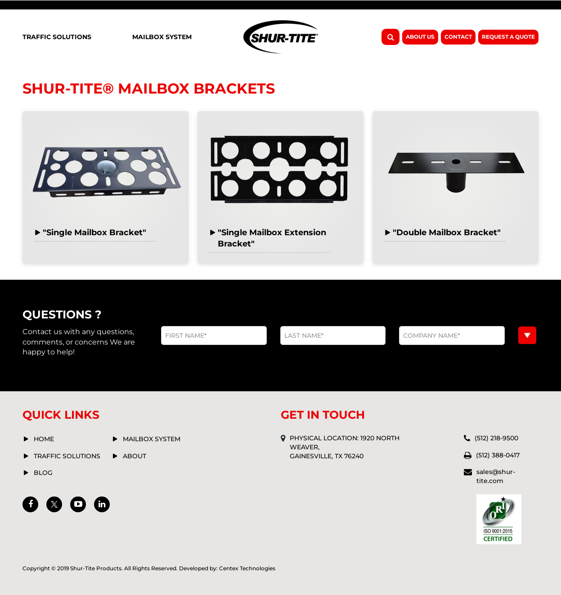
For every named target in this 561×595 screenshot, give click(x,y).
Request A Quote (508, 36)
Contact (458, 36)
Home (44, 439)
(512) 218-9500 (496, 438)
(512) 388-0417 (498, 455)
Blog (43, 473)
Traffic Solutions (56, 37)
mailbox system (151, 439)
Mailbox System (162, 37)
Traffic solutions (67, 456)
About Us (420, 36)
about (134, 456)
